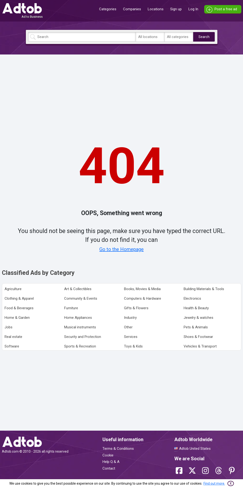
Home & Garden (17, 317)
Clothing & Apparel (19, 298)
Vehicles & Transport (200, 346)
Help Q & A (110, 462)
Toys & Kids (133, 346)
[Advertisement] (121, 91)
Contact (108, 468)
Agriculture (13, 289)
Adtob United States (195, 448)
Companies (132, 9)
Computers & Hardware (142, 298)
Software (12, 346)
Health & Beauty (196, 308)
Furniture (71, 308)
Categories (107, 9)
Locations (156, 9)
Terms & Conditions (118, 448)
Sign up (176, 9)
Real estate (13, 337)
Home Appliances (78, 317)
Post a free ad (226, 9)
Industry (130, 317)
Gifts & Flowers (136, 308)
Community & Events (80, 298)
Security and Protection (82, 337)
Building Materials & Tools (204, 289)
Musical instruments (80, 327)
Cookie (107, 455)
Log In (193, 9)
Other (128, 327)
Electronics (192, 298)
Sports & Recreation (80, 346)
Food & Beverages (19, 308)
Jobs (8, 327)
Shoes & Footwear (198, 337)
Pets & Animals (196, 327)
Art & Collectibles (77, 289)
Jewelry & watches (198, 317)
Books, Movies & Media (142, 289)
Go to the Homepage (121, 249)
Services (130, 337)
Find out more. (214, 483)
